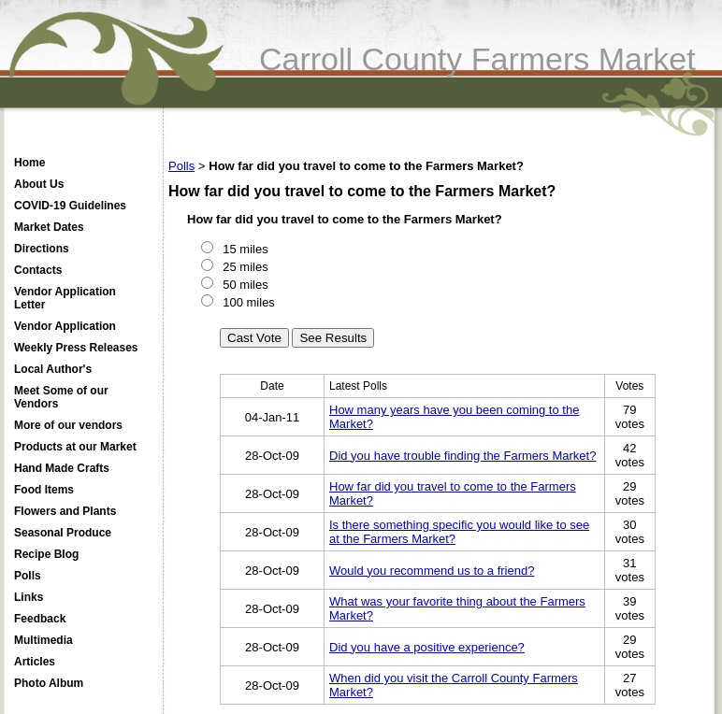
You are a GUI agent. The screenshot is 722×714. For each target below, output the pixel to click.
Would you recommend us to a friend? (431, 571)
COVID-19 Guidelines (70, 205)
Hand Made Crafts (61, 468)
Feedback (39, 618)
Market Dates (49, 227)
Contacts (38, 270)
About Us (39, 184)
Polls (27, 575)
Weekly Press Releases (76, 347)
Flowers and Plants (65, 511)
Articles (34, 661)
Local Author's (53, 369)
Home (29, 162)
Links (28, 597)
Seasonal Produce (62, 532)
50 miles (244, 285)
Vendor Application (65, 326)
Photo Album (48, 683)
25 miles (244, 267)
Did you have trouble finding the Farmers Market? (462, 456)
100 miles (247, 302)
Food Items (44, 489)
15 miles (244, 249)
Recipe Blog (46, 554)
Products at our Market (75, 446)
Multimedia (43, 640)
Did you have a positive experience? (427, 647)
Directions (41, 248)
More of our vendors (68, 425)
